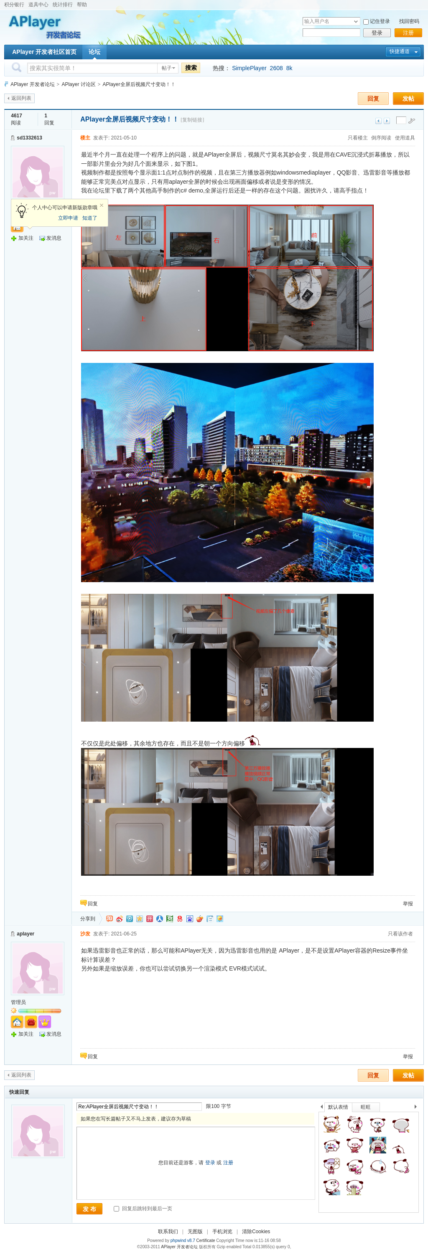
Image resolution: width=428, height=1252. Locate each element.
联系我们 (168, 1231)
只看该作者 (400, 934)
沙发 (85, 934)
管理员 (18, 1002)
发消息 (53, 238)
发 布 (89, 1209)
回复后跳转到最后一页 (143, 1208)
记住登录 (380, 21)
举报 (408, 904)
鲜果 (199, 918)
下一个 (418, 1108)
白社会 (209, 918)
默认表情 (338, 1107)
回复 (373, 98)
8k (289, 68)
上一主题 (378, 121)
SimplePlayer (249, 68)
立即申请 (68, 218)
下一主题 (387, 121)
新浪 (119, 918)
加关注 (25, 238)
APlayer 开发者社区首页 (44, 51)
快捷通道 (400, 51)
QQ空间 (139, 918)
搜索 (191, 67)
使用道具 (405, 138)
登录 (377, 33)
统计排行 (63, 5)
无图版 (195, 1231)
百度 (189, 918)
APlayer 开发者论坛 (32, 84)
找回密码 (409, 21)
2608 (276, 68)
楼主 (85, 138)
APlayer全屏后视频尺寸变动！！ (139, 84)
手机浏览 (222, 1231)
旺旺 (366, 1107)
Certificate (205, 1240)
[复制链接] (192, 120)
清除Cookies (256, 1231)
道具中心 (38, 5)
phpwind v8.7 (183, 1240)
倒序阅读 (381, 138)
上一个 (322, 1108)
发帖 (408, 98)
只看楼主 (358, 138)
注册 (408, 33)
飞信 (220, 918)
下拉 (356, 21)
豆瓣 (169, 918)
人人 (159, 918)
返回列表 (21, 98)
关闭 (101, 205)
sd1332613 (29, 138)
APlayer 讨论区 (78, 84)
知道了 (89, 218)
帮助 (82, 5)
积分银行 (14, 5)
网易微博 (179, 918)
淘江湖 (109, 918)
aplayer (25, 934)
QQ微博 (129, 918)
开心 (149, 918)
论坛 (94, 51)
